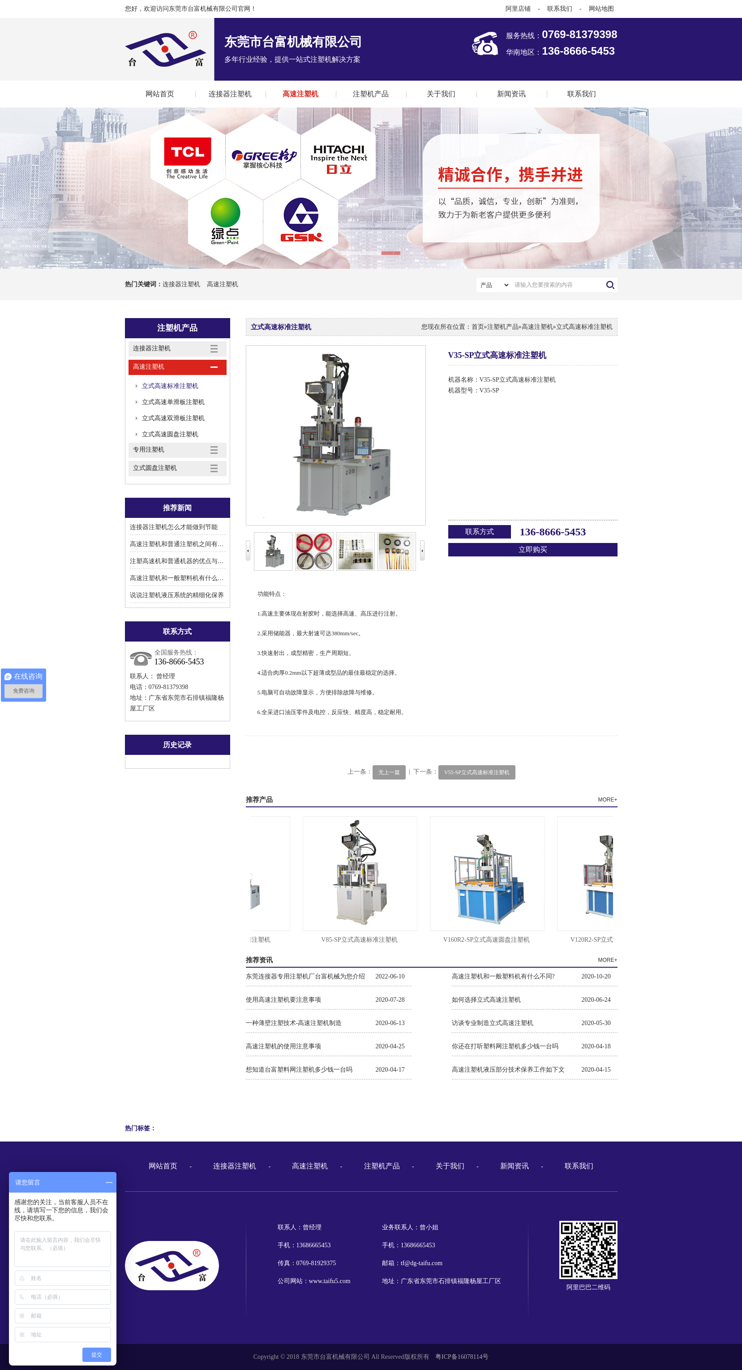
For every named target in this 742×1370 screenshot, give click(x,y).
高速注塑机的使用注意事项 (283, 1046)
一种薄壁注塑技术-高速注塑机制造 (294, 1023)
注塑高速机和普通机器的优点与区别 (180, 561)
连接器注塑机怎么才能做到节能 (174, 527)
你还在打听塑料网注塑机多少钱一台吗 (505, 1046)
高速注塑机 (300, 94)
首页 (478, 326)
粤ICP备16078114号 (462, 1356)
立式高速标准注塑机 (170, 386)
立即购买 (533, 549)
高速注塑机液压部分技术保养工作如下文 (508, 1069)
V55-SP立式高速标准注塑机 (477, 772)
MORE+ (607, 800)
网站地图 (601, 8)
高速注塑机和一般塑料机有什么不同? (181, 578)
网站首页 (160, 94)
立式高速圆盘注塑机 (170, 434)
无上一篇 (389, 772)
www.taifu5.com (330, 1281)
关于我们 (441, 94)
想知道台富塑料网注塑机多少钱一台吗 (299, 1069)
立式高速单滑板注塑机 (173, 402)
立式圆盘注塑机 (155, 468)
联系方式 (479, 531)
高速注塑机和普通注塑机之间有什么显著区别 (192, 544)
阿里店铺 (518, 8)
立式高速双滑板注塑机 (173, 418)
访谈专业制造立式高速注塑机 (492, 1023)
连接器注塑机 (230, 94)
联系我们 (559, 8)
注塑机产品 (371, 94)
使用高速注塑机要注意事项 (283, 999)
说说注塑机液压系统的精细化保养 (177, 595)
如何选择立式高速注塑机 (486, 999)
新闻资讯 (511, 94)
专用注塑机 (148, 449)
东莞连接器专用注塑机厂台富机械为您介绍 (305, 976)
